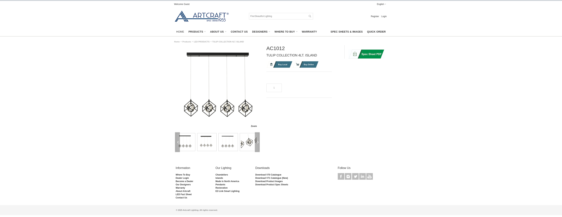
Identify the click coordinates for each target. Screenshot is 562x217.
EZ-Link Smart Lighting (228, 191)
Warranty (180, 188)
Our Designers (183, 184)
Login (384, 16)
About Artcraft (183, 191)
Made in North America (227, 181)
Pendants (220, 184)
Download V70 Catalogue (268, 174)
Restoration (222, 188)
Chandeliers (222, 174)
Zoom (254, 126)
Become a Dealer (184, 181)
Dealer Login (182, 178)
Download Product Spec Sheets (271, 184)
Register (375, 16)
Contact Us (181, 197)
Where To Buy (183, 174)
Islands (219, 178)
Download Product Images (269, 181)
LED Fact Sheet (184, 194)
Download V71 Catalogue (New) (271, 178)
